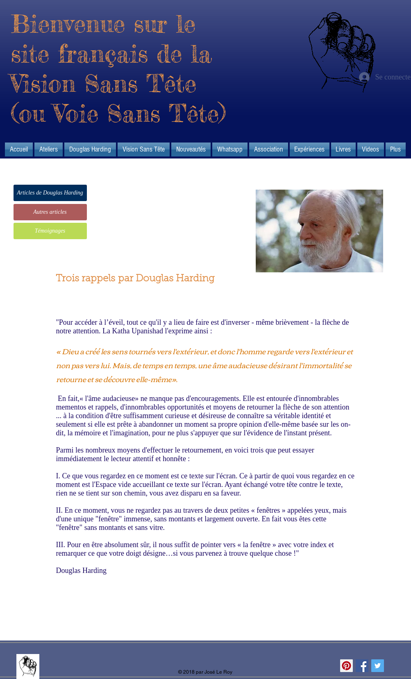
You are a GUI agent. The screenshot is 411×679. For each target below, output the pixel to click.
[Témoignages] (50, 231)
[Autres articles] (50, 212)
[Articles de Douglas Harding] (50, 193)
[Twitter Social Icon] (377, 665)
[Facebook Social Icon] (362, 665)
